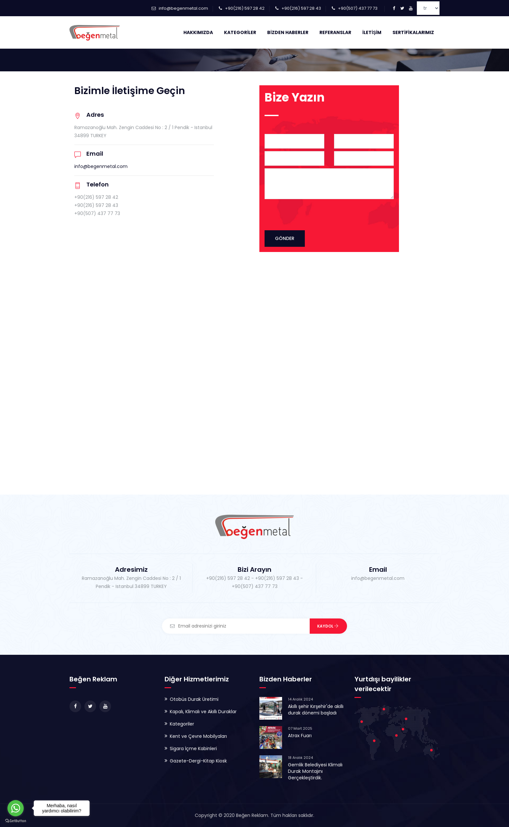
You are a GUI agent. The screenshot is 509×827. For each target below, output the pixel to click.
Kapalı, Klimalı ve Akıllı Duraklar (203, 711)
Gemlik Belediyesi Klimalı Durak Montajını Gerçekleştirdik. (315, 771)
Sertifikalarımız (413, 32)
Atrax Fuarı (300, 735)
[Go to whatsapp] (15, 808)
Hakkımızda (198, 32)
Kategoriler (240, 32)
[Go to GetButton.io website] (15, 820)
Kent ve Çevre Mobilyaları (198, 736)
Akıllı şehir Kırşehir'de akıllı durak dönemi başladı (315, 709)
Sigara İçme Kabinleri (193, 748)
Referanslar (335, 32)
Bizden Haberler (287, 32)
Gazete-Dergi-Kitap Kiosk (198, 761)
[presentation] (323, 214)
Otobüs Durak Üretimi (194, 699)
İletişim (371, 32)
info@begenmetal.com (183, 8)
